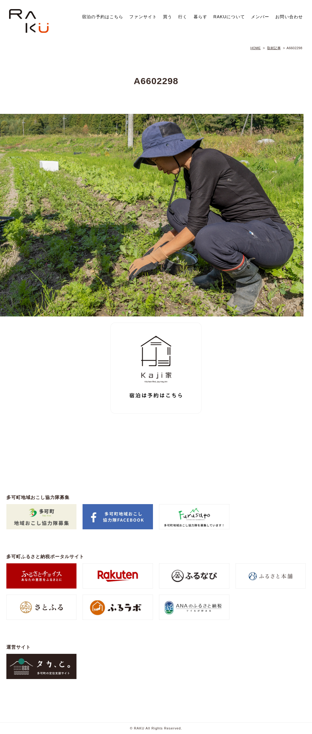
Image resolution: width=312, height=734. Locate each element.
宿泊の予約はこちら (102, 16)
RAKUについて (229, 16)
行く (182, 16)
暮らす (200, 16)
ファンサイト (143, 16)
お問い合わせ (289, 16)
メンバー (260, 16)
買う (167, 16)
